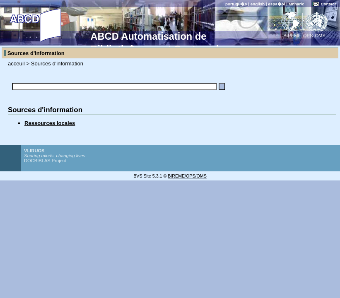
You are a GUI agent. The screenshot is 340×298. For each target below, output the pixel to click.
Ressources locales (49, 123)
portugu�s (236, 4)
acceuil (16, 63)
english (258, 4)
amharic (296, 4)
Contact (328, 4)
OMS (320, 35)
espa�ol (276, 4)
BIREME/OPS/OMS (187, 175)
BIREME (292, 35)
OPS (308, 35)
